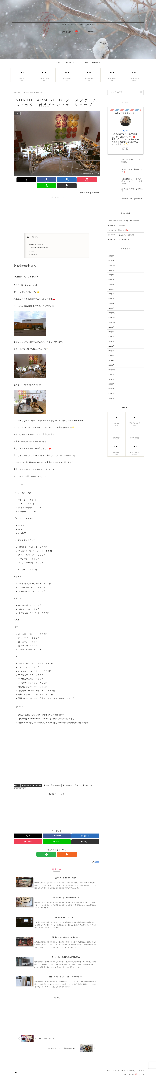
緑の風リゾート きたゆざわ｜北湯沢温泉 (121, 235)
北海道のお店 (56, 780)
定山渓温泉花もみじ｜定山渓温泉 (118, 239)
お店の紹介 (37, 780)
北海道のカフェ (68, 780)
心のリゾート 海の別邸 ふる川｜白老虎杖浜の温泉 (123, 220)
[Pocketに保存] (64, 179)
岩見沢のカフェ (19, 783)
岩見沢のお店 (26, 780)
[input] (125, 92)
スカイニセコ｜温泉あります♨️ (118, 230)
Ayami (125, 130)
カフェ (17, 780)
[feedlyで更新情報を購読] (54, 849)
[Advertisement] (57, 208)
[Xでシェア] (20, 179)
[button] (93, 179)
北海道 (46, 780)
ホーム (106, 1068)
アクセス (34, 249)
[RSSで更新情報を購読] (59, 849)
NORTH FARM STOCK (40, 242)
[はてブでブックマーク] (49, 179)
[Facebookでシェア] (35, 179)
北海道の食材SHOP (36, 239)
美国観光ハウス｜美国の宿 (116, 225)
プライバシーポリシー (118, 1068)
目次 (32, 231)
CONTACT (140, 1068)
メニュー (34, 246)
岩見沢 (78, 780)
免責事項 (131, 1068)
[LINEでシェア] (78, 179)
